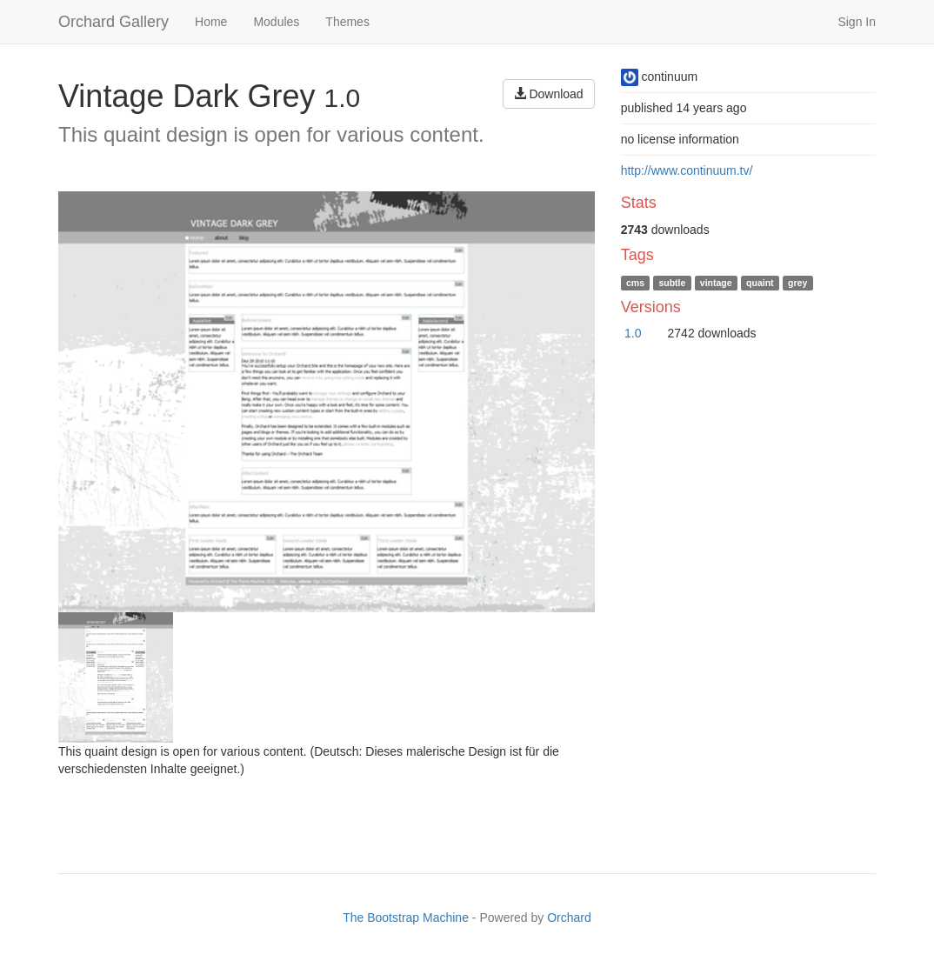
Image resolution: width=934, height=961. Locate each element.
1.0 (632, 333)
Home (211, 22)
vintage (716, 282)
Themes (347, 22)
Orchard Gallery (113, 21)
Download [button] (549, 94)
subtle (671, 282)
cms (635, 282)
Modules (276, 22)
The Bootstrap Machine (406, 917)
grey (797, 282)
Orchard (569, 917)
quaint (760, 282)
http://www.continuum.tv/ (687, 170)
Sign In (856, 22)
